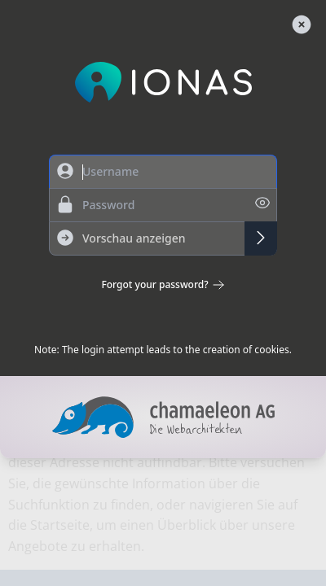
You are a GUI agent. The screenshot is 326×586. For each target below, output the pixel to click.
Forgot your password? (162, 284)
